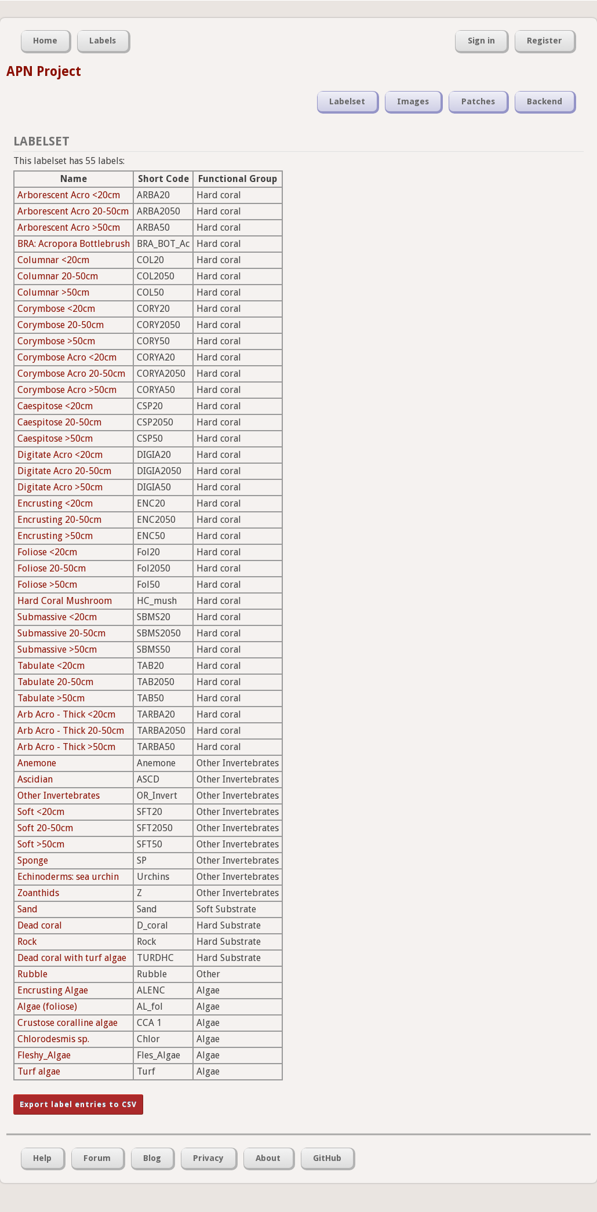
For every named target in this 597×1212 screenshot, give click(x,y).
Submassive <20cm (57, 617)
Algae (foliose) (47, 1006)
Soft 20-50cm (45, 828)
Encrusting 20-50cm (59, 519)
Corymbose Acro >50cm (67, 389)
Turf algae (38, 1071)
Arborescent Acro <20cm (68, 195)
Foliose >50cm (47, 584)
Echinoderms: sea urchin (68, 876)
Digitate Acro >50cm (60, 487)
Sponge (32, 860)
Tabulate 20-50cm (55, 681)
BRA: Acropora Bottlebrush (73, 243)
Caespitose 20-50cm (59, 422)
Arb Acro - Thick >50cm (66, 746)
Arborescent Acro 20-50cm (73, 211)
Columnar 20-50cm (57, 276)
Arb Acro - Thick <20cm (66, 714)
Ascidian (35, 779)
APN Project (43, 71)
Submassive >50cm (57, 649)
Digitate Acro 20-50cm (64, 470)
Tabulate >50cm (51, 698)
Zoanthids (38, 892)
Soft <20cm (40, 811)
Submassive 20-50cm (61, 633)
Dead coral (39, 925)
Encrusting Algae (52, 990)
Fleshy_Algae (44, 1055)
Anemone (36, 763)
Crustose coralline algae (67, 1022)
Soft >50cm (40, 844)
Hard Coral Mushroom (64, 600)
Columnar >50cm (53, 292)
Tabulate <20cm (51, 665)
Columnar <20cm (53, 259)
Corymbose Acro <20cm (67, 357)
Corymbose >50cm (56, 341)
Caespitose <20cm (55, 406)
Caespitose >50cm (55, 438)
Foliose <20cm (47, 552)
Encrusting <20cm (55, 503)
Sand (27, 909)
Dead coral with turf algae (71, 957)
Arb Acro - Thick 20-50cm (70, 730)
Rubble (32, 974)
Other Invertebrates (58, 795)
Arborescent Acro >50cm (68, 227)
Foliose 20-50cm (51, 568)
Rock (27, 941)
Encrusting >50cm (55, 535)
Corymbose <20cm (56, 308)
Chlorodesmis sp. (53, 1038)
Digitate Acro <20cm (60, 454)
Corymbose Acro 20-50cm (71, 373)
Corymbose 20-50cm (60, 324)
